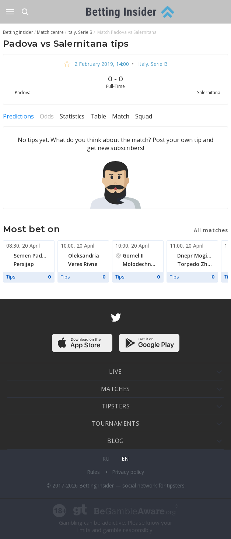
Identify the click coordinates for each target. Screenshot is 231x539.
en (125, 458)
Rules (94, 471)
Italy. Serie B (152, 63)
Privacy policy (128, 471)
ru (105, 458)
